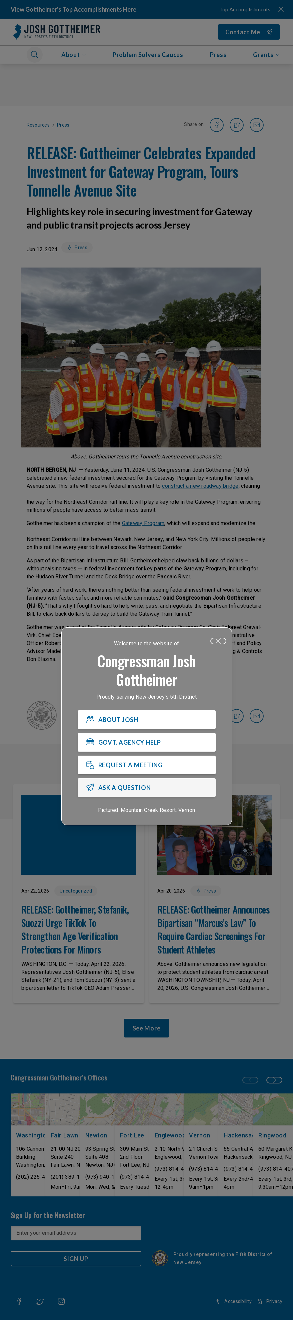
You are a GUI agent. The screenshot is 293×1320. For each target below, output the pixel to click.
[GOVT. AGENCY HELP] (147, 742)
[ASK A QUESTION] (147, 787)
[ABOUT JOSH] (147, 719)
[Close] (218, 641)
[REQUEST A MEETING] (147, 765)
